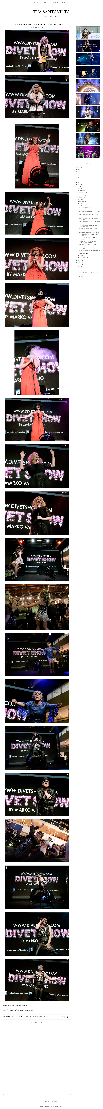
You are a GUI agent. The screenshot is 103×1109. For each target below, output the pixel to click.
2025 (78, 169)
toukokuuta (82, 203)
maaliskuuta (82, 253)
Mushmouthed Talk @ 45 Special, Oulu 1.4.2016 (89, 247)
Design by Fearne (58, 1106)
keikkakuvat (34, 1016)
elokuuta (81, 197)
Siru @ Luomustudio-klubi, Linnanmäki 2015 (89, 211)
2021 (78, 178)
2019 (78, 182)
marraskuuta (82, 192)
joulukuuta (82, 190)
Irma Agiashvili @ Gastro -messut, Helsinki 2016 (88, 225)
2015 (78, 260)
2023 (78, 173)
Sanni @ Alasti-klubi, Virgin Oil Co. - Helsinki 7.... (88, 218)
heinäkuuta (82, 199)
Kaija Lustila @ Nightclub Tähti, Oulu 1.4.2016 (89, 238)
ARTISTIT (55, 2)
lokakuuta (81, 195)
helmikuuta (82, 255)
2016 (78, 188)
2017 (78, 186)
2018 (78, 184)
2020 (78, 180)
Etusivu (37, 2)
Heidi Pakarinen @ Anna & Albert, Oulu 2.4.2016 (89, 229)
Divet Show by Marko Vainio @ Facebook (15, 1005)
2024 (78, 171)
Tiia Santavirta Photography (25, 1010)
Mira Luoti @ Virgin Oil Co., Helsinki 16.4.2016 (89, 208)
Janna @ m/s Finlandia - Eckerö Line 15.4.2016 (88, 215)
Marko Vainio (43, 1016)
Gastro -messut (24, 1016)
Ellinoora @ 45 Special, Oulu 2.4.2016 (89, 232)
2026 (78, 167)
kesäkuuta (82, 201)
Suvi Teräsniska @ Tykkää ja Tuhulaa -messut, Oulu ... (89, 235)
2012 (78, 266)
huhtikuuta (82, 205)
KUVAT (46, 2)
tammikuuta (82, 257)
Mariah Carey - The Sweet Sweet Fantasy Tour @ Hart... (87, 242)
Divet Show (14, 1016)
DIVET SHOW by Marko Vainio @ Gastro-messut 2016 (89, 222)
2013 (78, 264)
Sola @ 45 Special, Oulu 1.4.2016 (87, 244)
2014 (78, 262)
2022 (78, 175)
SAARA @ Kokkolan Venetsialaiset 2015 (89, 250)
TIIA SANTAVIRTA (51, 12)
